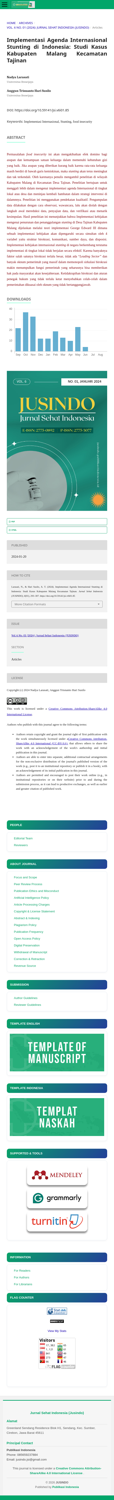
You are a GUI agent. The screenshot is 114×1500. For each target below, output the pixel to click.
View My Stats (57, 1331)
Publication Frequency (28, 931)
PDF (13, 521)
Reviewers (21, 845)
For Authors (21, 1277)
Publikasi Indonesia (65, 1487)
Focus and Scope (25, 877)
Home (11, 23)
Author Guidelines (25, 998)
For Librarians (23, 1284)
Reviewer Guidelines (27, 1005)
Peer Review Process (28, 884)
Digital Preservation (27, 945)
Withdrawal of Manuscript (30, 952)
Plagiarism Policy (25, 925)
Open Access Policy (27, 938)
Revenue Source (25, 965)
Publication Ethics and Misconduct (36, 891)
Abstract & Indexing (27, 918)
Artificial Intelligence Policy (31, 897)
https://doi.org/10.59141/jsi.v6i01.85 (42, 110)
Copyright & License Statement (34, 911)
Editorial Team (23, 838)
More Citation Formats (30, 604)
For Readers (22, 1270)
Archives (26, 23)
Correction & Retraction (29, 959)
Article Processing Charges (32, 904)
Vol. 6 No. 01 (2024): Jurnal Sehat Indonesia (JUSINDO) (48, 27)
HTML (14, 530)
